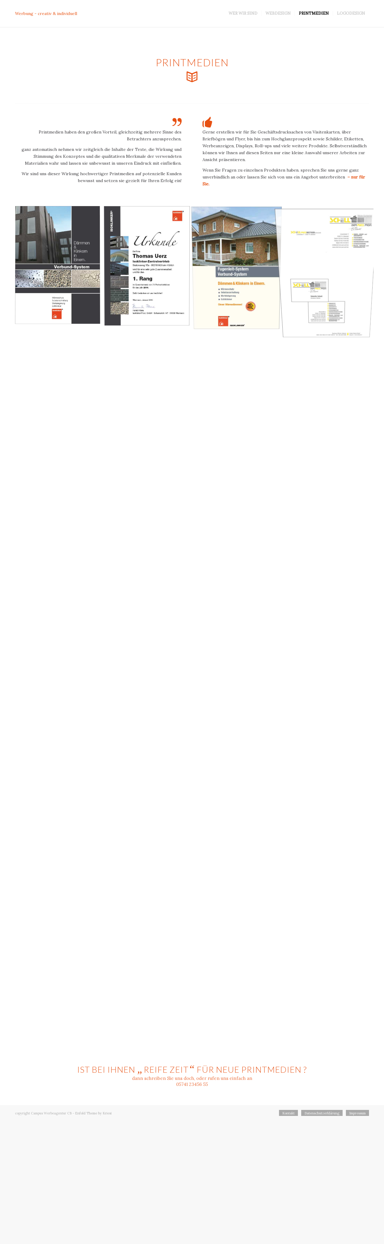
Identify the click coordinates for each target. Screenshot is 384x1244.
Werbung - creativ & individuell (46, 13)
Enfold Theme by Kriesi (93, 1113)
